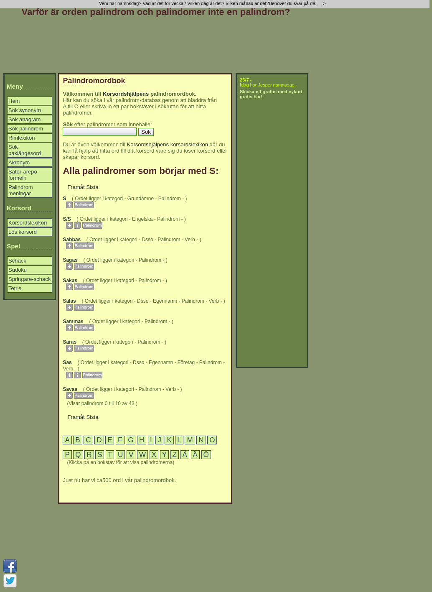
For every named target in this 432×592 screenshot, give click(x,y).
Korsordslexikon (27, 222)
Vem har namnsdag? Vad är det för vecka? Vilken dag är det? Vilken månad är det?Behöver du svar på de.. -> (213, 3)
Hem (14, 101)
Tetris (14, 288)
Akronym (19, 162)
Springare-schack (29, 279)
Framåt (75, 187)
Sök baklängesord (24, 150)
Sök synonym (24, 110)
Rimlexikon (21, 138)
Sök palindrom (25, 128)
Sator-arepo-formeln (23, 174)
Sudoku (17, 270)
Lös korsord (22, 232)
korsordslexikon (189, 144)
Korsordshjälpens (126, 94)
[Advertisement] (156, 47)
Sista (92, 187)
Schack (17, 261)
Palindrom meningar (20, 190)
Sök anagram (24, 119)
